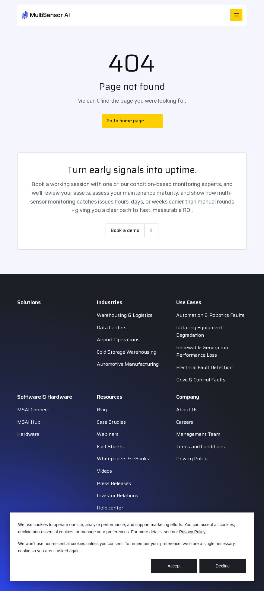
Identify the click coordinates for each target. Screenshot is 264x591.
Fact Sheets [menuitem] (110, 446)
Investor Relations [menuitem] (117, 495)
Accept (174, 566)
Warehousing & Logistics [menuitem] (124, 315)
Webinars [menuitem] (108, 434)
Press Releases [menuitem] (114, 483)
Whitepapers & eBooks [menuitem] (123, 458)
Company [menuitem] (187, 397)
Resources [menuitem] (109, 397)
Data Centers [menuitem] (111, 327)
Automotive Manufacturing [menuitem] (128, 364)
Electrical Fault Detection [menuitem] (204, 367)
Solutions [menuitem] (29, 302)
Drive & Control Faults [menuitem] (200, 380)
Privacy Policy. (192, 531)
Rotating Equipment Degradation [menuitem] (199, 331)
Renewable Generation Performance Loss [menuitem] (202, 351)
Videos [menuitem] (104, 471)
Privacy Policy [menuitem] (192, 458)
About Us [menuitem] (187, 409)
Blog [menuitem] (102, 409)
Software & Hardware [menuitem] (44, 397)
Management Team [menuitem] (198, 434)
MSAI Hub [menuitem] (28, 422)
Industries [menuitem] (109, 302)
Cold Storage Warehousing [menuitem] (126, 352)
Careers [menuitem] (184, 422)
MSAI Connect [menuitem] (33, 409)
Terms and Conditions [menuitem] (200, 446)
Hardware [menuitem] (28, 434)
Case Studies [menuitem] (111, 422)
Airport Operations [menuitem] (118, 339)
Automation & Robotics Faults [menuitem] (210, 315)
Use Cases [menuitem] (188, 302)
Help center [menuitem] (110, 508)
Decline (223, 566)
